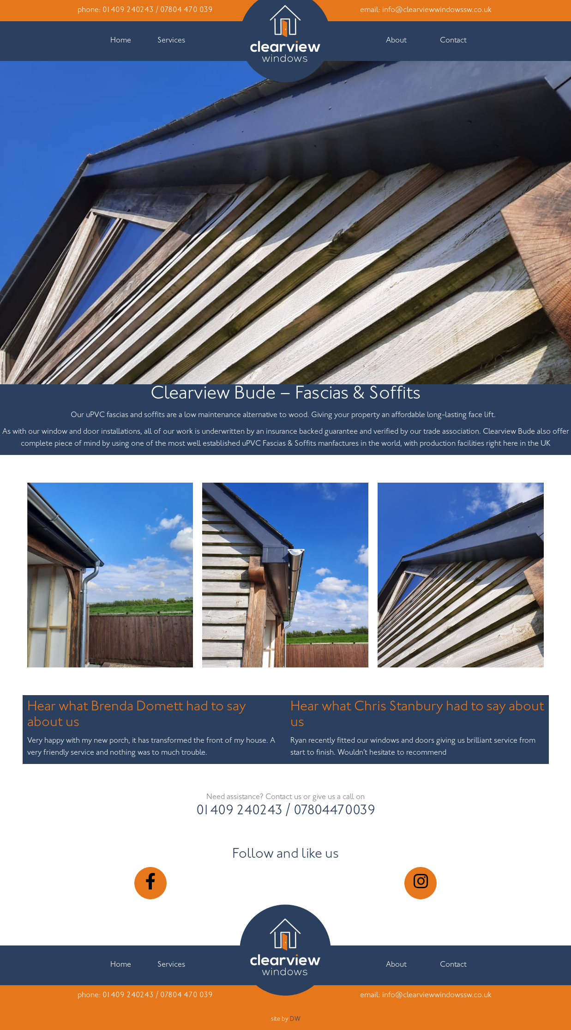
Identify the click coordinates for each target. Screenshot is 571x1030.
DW (295, 1019)
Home (120, 40)
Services (171, 40)
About (396, 40)
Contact (453, 40)
